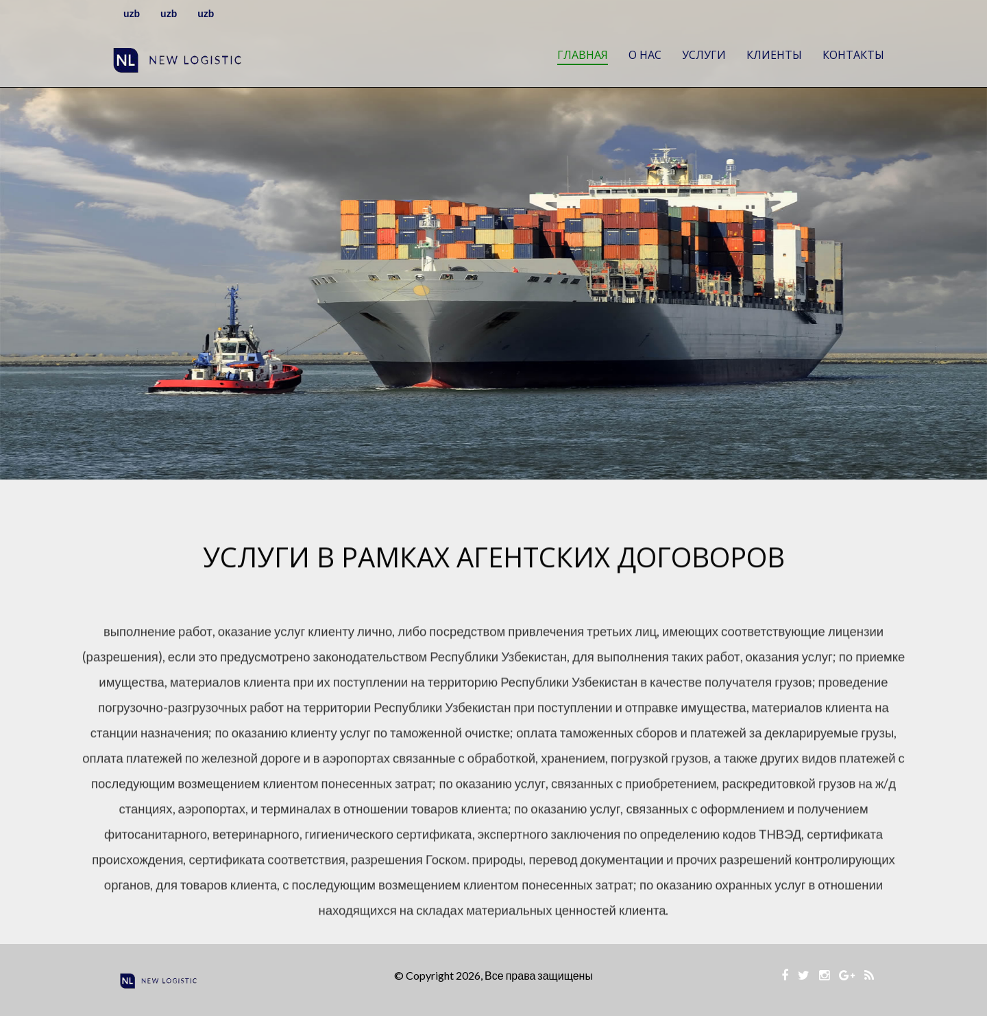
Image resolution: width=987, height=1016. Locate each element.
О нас (645, 55)
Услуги (704, 55)
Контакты (853, 55)
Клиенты (774, 55)
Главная (582, 55)
